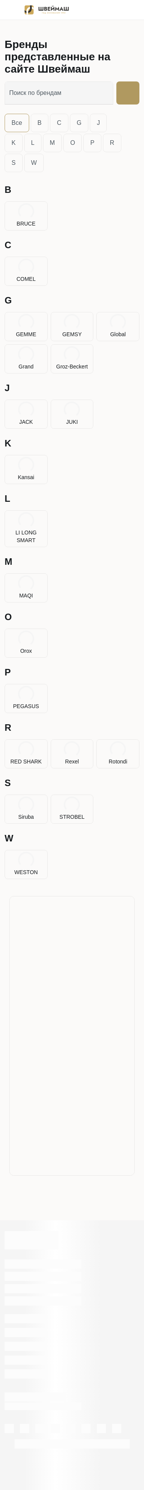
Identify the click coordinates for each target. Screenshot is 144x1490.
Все (17, 122)
